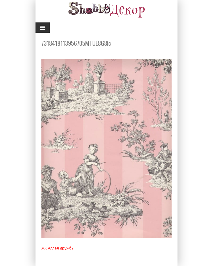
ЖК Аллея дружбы (58, 248)
